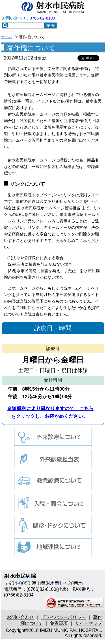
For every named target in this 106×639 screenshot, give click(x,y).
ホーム (6, 37)
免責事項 (59, 623)
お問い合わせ (20, 617)
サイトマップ (88, 623)
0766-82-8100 (42, 18)
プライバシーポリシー (63, 617)
